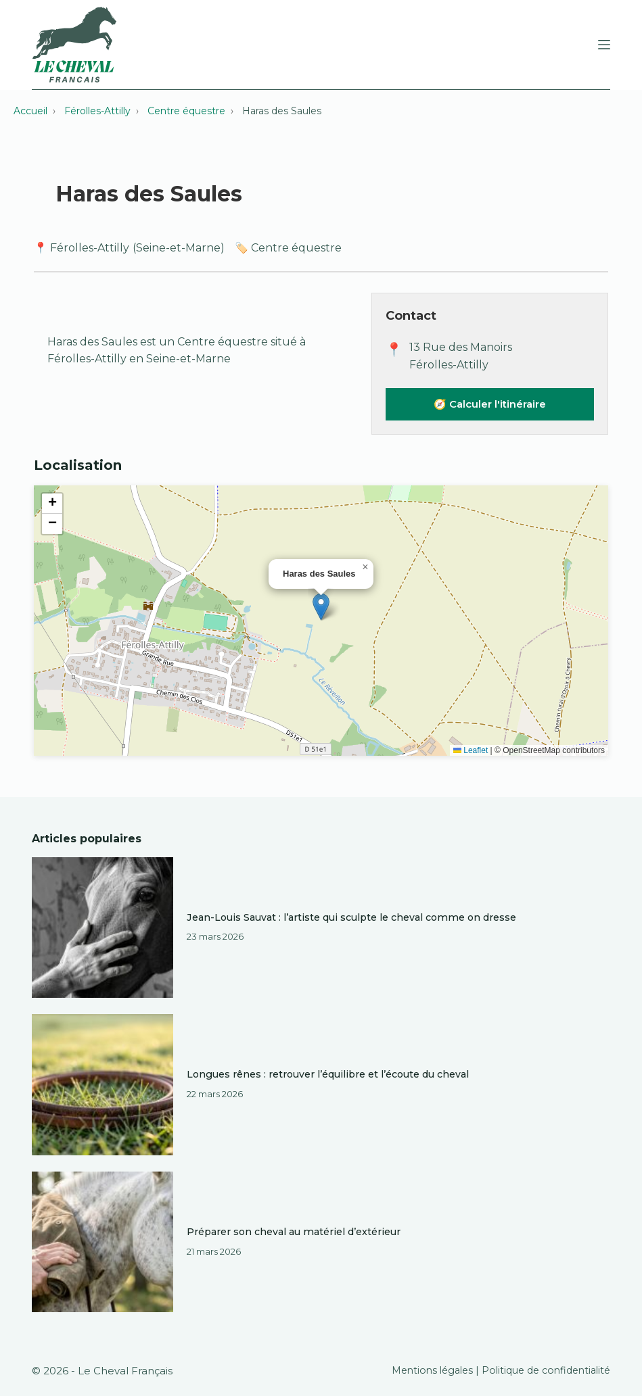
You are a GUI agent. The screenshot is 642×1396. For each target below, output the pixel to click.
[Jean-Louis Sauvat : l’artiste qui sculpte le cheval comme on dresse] (102, 927)
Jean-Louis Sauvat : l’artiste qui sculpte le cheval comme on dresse (353, 917)
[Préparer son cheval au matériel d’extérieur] (102, 1242)
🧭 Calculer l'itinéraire (490, 404)
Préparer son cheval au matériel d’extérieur (294, 1232)
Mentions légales (428, 1370)
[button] (321, 607)
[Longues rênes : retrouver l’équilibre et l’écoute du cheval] (102, 1084)
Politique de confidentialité (544, 1370)
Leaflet (470, 750)
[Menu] (604, 45)
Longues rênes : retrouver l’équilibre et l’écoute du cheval (330, 1074)
